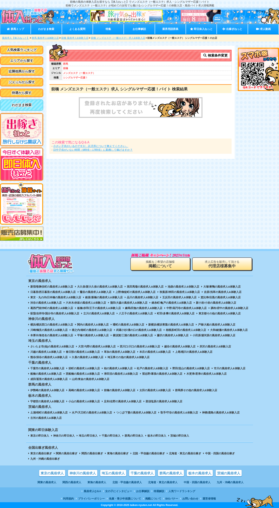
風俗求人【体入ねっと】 (15, 38)
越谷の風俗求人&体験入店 (179, 346)
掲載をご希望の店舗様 (160, 264)
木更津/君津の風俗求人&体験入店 (206, 373)
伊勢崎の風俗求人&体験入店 (47, 390)
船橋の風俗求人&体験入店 (46, 373)
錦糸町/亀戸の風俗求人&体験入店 (172, 302)
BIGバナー (171, 498)
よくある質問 (77, 29)
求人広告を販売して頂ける (222, 264)
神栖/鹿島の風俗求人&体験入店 (221, 412)
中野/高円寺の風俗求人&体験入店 (186, 308)
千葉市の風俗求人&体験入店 (47, 368)
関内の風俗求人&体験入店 (92, 324)
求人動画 (263, 29)
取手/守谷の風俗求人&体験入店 (179, 412)
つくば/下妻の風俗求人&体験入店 (136, 412)
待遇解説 (159, 491)
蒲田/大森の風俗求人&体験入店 (129, 302)
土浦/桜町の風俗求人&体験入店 (49, 412)
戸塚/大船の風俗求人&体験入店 (216, 324)
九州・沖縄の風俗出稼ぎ (45, 458)
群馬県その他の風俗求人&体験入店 (196, 390)
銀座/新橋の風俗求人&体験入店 (104, 297)
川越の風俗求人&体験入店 (46, 351)
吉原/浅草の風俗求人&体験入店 (222, 292)
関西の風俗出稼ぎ (92, 453)
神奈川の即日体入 (64, 435)
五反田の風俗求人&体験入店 (179, 297)
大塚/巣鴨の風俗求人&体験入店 (222, 286)
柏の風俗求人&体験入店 (118, 368)
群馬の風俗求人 (170, 473)
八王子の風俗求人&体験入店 (136, 313)
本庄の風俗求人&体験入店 (155, 351)
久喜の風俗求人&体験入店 (87, 357)
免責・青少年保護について (125, 498)
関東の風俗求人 (47, 482)
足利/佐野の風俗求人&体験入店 (122, 401)
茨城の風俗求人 (228, 473)
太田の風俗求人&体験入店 (155, 390)
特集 (108, 29)
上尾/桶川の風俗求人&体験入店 (194, 351)
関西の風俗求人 (71, 482)
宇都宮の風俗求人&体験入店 (47, 401)
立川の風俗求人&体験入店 (99, 313)
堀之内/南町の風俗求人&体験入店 (92, 330)
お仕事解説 (139, 29)
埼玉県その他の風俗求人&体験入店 (128, 357)
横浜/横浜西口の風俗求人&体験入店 (51, 324)
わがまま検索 (46, 29)
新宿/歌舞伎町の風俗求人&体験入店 (51, 286)
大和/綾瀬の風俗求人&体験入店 (229, 330)
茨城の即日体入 (179, 435)
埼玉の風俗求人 (113, 473)
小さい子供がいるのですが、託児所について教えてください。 (90, 146)
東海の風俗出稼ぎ (117, 453)
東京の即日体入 (39, 435)
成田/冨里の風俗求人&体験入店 (49, 379)
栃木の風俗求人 (199, 473)
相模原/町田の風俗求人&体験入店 (186, 330)
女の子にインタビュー (118, 491)
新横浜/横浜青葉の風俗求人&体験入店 (171, 324)
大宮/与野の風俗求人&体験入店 (97, 346)
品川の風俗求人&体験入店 (142, 297)
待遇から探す (22, 93)
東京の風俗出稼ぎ (41, 453)
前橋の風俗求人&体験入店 (119, 390)
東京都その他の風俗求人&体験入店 (220, 313)
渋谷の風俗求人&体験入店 (46, 302)
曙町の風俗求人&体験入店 (128, 324)
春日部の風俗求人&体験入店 (83, 351)
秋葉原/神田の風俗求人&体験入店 (180, 292)
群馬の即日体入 (134, 435)
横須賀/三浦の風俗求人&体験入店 (133, 335)
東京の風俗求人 (52, 473)
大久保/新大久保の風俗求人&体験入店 (100, 286)
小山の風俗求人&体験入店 (84, 401)
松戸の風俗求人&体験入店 (152, 368)
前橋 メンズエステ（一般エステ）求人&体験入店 (118, 38)
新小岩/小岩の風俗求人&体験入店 (216, 302)
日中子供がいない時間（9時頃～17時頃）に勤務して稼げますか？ (93, 149)
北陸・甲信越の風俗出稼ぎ (149, 453)
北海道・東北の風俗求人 (163, 482)
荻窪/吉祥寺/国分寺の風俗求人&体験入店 (54, 313)
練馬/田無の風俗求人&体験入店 (143, 308)
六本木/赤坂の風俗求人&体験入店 (86, 302)
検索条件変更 (215, 55)
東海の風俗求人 (96, 482)
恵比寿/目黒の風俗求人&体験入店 (221, 297)
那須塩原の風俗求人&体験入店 (164, 401)
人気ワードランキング (181, 491)
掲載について (153, 498)
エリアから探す (21, 60)
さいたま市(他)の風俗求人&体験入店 (52, 346)
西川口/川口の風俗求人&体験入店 (140, 346)
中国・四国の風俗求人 (197, 482)
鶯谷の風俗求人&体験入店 (95, 292)
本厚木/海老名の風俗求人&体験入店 (51, 335)
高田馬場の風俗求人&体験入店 (145, 286)
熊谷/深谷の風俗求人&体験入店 (49, 357)
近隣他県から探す (21, 71)
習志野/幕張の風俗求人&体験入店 (162, 373)
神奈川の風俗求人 (82, 473)
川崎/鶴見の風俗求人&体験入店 (49, 330)
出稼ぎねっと (232, 29)
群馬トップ (15, 29)
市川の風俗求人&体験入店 (229, 368)
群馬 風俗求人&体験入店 (45, 38)
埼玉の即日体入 (88, 435)
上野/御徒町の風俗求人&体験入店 (135, 292)
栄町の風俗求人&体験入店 (84, 368)
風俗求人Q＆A (92, 491)
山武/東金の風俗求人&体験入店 (90, 379)
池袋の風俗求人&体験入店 (183, 286)
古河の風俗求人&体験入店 (46, 417)
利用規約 (68, 498)
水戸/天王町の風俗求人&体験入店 (92, 412)
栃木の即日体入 (156, 435)
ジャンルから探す (21, 82)
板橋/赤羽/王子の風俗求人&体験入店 (99, 308)
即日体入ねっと (201, 29)
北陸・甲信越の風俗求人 (127, 482)
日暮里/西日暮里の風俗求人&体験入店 (53, 292)
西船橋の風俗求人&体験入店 (83, 373)
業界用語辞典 (170, 29)
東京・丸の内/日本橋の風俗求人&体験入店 (55, 297)
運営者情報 (209, 498)
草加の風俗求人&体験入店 (119, 351)
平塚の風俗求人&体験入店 (92, 335)
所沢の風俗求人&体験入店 (215, 346)
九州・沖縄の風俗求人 (230, 482)
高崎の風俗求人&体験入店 (84, 390)
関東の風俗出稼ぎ (66, 453)
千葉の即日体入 (111, 435)
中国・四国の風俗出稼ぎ (220, 453)
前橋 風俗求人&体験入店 (74, 38)
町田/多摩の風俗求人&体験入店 (175, 313)
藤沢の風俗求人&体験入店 (172, 335)
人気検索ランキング (21, 50)
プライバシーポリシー (91, 498)
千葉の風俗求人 (142, 473)
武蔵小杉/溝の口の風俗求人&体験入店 (139, 330)
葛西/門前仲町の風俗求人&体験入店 (51, 308)
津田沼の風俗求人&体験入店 (121, 373)
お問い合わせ (190, 498)
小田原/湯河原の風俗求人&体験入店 (214, 335)
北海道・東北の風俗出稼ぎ (185, 453)
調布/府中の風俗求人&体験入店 (229, 308)
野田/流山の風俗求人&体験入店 (191, 368)
